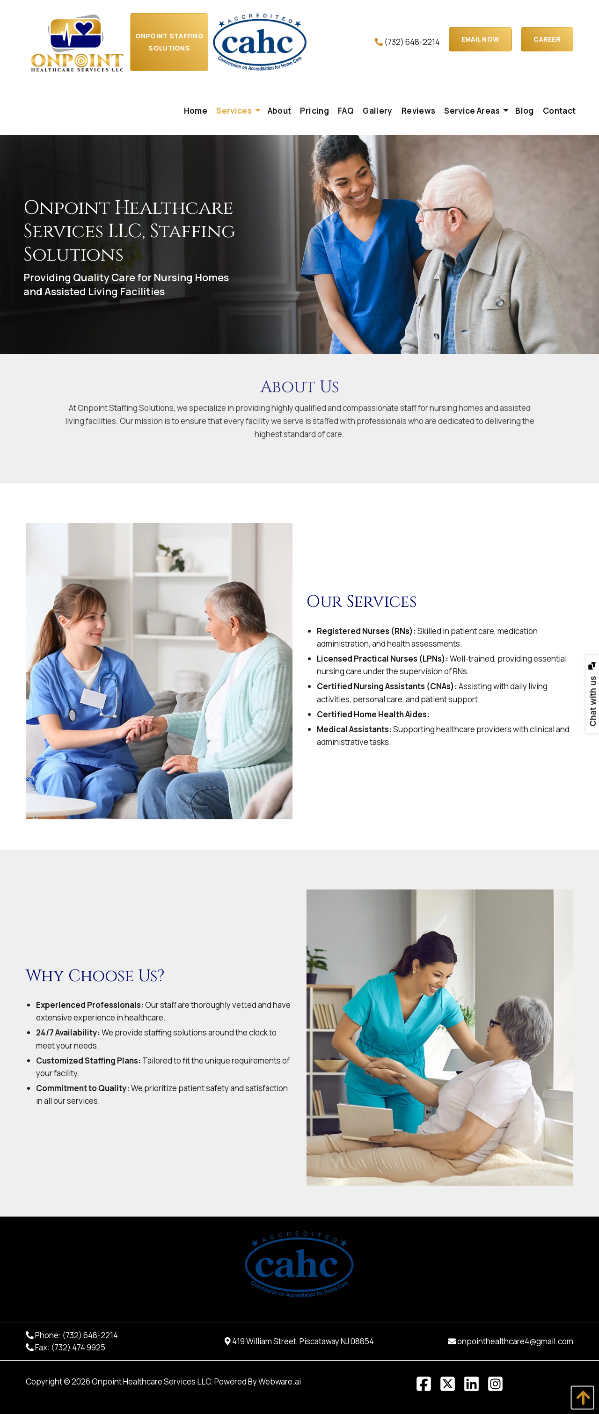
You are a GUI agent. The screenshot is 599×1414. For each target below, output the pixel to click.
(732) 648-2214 (407, 41)
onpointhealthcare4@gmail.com (515, 1341)
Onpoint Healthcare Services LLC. (152, 1381)
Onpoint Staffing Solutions (169, 41)
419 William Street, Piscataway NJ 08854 (303, 1341)
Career (547, 39)
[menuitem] (195, 111)
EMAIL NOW (480, 39)
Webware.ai (279, 1381)
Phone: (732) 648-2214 (76, 1335)
